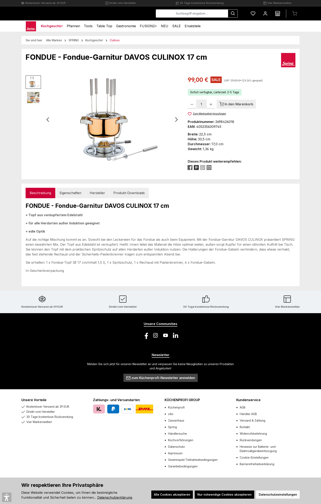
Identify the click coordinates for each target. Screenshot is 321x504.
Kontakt (245, 427)
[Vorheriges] (48, 119)
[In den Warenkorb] (236, 104)
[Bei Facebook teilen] (190, 167)
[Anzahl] (201, 104)
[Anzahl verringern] (192, 104)
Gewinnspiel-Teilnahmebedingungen (193, 459)
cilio (170, 414)
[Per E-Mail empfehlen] (209, 167)
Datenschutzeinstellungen (278, 494)
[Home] (31, 26)
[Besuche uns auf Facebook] (145, 335)
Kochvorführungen (180, 440)
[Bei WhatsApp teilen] (203, 167)
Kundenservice (248, 400)
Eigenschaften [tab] (70, 193)
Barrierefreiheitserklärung (257, 464)
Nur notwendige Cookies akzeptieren (224, 494)
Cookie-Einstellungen (254, 457)
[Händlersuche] (277, 13)
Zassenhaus (176, 420)
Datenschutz (176, 446)
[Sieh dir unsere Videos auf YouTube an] (165, 335)
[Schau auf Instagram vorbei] (155, 335)
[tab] (40, 193)
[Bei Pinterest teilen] (196, 167)
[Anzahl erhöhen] (211, 104)
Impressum (175, 453)
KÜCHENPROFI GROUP (182, 400)
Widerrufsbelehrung (253, 433)
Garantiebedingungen (183, 466)
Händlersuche (177, 433)
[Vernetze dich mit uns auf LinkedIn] (175, 335)
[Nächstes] (176, 119)
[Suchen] (233, 13)
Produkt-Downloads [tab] (129, 193)
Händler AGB (248, 414)
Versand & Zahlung (252, 420)
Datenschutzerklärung (114, 497)
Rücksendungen (251, 440)
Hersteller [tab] (97, 193)
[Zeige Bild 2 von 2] (115, 158)
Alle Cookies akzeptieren (172, 494)
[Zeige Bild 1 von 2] (109, 158)
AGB (242, 407)
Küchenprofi (176, 407)
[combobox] (192, 13)
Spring (172, 427)
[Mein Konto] (265, 13)
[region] (102, 119)
